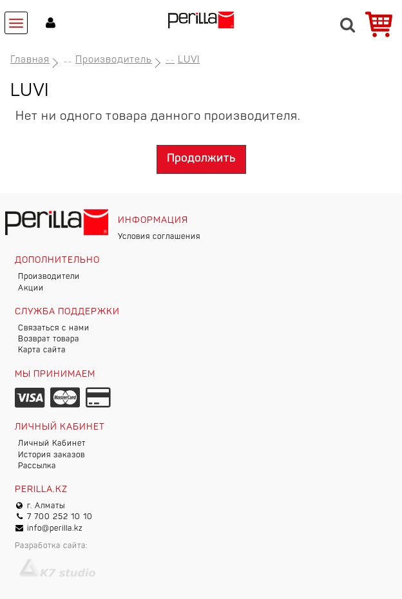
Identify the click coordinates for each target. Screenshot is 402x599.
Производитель (113, 60)
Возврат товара (48, 339)
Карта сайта (42, 350)
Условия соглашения (159, 237)
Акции (31, 288)
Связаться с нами (54, 328)
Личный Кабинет (52, 444)
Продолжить (201, 158)
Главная (30, 60)
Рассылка (37, 466)
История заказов (51, 455)
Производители (49, 277)
